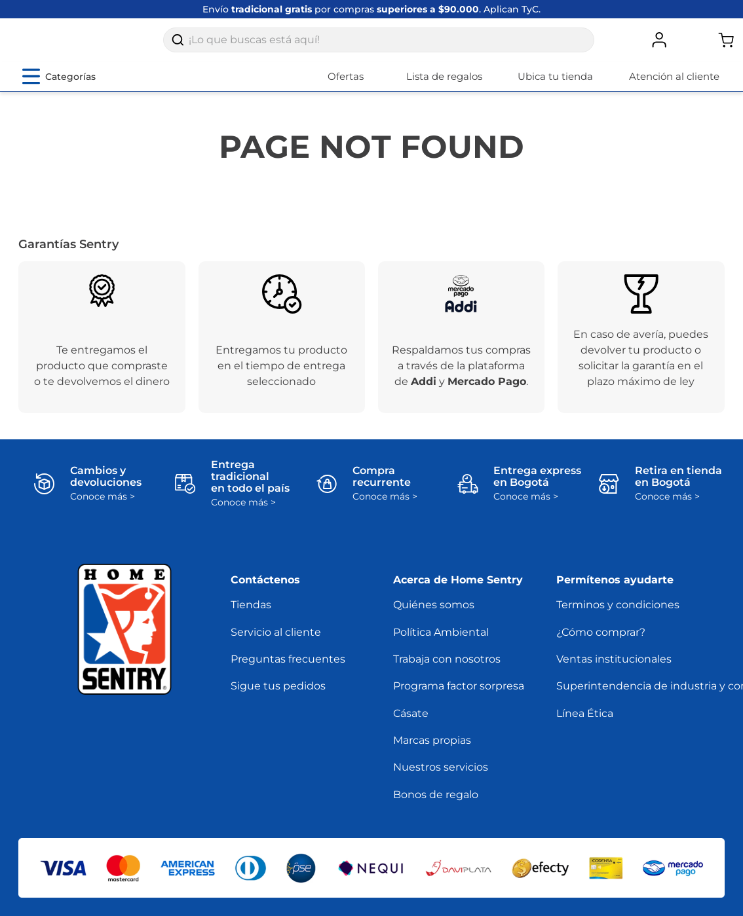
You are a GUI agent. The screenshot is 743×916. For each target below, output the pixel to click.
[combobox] (378, 47)
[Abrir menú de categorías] (59, 90)
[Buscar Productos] (177, 47)
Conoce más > (102, 510)
